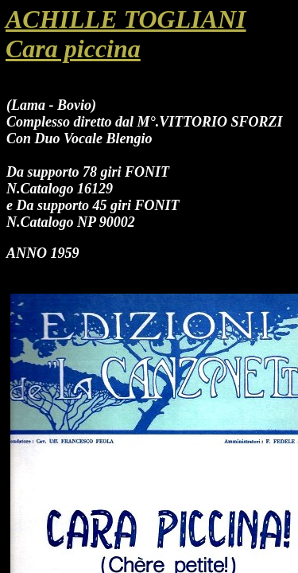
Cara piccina (73, 48)
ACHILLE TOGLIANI (126, 19)
